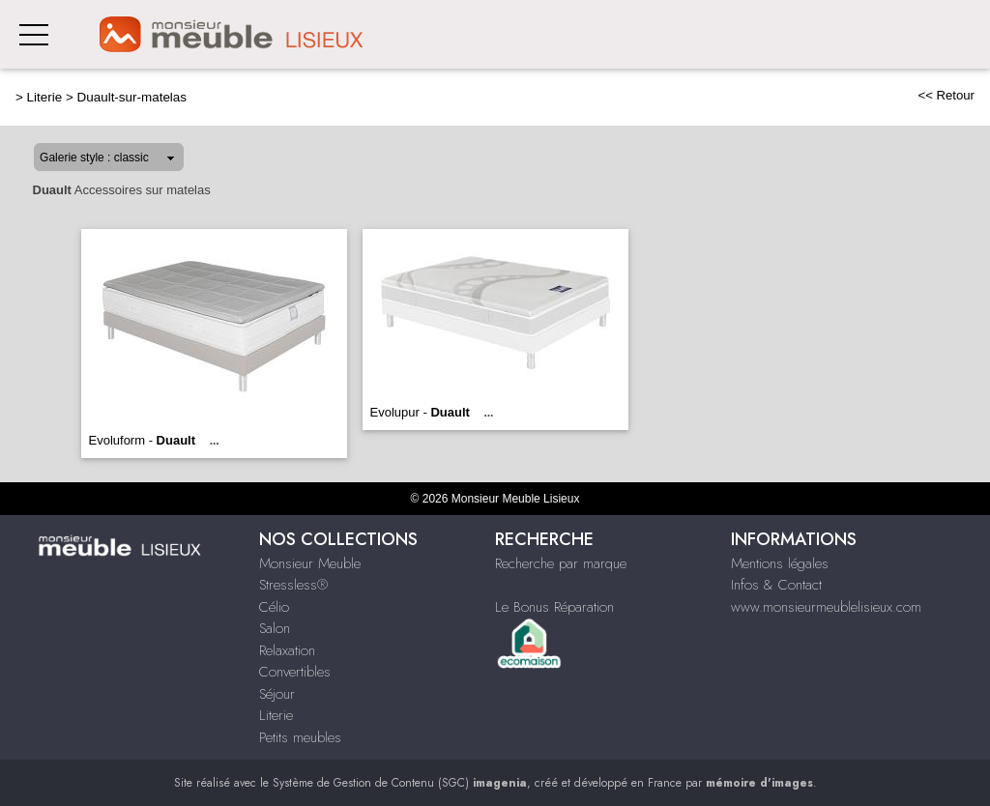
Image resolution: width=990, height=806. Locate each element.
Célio (274, 607)
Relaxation (287, 650)
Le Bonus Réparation (554, 607)
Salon (274, 628)
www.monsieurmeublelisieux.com (826, 607)
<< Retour (946, 95)
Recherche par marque (560, 563)
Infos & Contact (776, 584)
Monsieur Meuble (310, 563)
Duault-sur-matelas (132, 97)
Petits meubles (300, 737)
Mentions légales (780, 563)
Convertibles (295, 671)
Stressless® (293, 584)
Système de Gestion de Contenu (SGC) (400, 783)
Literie (45, 97)
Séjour (277, 694)
